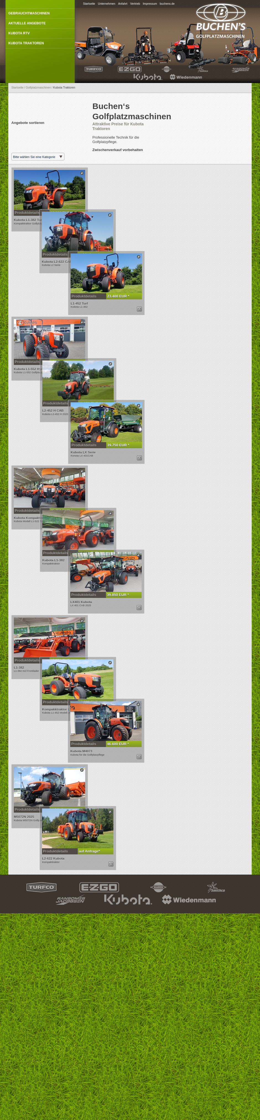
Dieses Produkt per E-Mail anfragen (110, 333)
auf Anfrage (74, 267)
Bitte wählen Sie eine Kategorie (34, 157)
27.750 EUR (60, 734)
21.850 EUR (74, 614)
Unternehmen (106, 3)
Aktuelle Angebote (27, 23)
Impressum (150, 3)
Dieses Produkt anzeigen (82, 173)
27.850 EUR (60, 386)
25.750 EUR (60, 560)
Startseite (89, 3)
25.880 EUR (74, 788)
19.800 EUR (60, 213)
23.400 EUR (88, 321)
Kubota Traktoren (26, 43)
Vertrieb (135, 3)
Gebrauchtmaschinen (29, 13)
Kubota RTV (19, 33)
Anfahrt (123, 3)
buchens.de (167, 3)
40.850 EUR (74, 440)
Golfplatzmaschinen (38, 87)
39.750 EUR (88, 494)
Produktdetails (27, 213)
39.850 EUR (88, 668)
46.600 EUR (88, 842)
